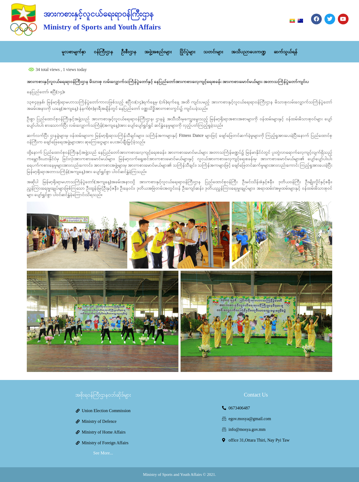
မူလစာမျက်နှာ (74, 51)
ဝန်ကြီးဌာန (103, 51)
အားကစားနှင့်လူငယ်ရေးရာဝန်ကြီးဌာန (98, 13)
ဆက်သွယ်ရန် (285, 51)
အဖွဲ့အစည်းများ (158, 51)
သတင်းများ (213, 51)
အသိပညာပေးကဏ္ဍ (248, 51)
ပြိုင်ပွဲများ (187, 51)
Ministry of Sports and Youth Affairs (102, 27)
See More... (103, 453)
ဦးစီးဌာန (128, 51)
